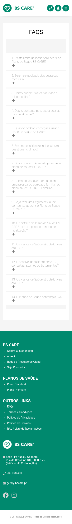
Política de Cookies (19, 423)
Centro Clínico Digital (20, 351)
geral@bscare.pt (16, 483)
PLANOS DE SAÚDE (20, 378)
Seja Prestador (16, 367)
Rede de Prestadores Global (24, 361)
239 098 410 (14, 473)
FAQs (10, 406)
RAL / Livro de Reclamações (24, 428)
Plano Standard (16, 384)
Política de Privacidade (21, 417)
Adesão (12, 356)
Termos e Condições (19, 412)
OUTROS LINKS (17, 401)
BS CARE (11, 345)
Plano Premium (16, 389)
